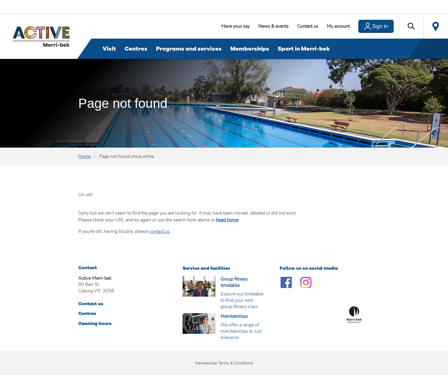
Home (84, 156)
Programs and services (189, 49)
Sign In (380, 26)
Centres (136, 49)
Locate (435, 26)
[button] (411, 26)
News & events (273, 26)
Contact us (307, 26)
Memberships (249, 49)
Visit (109, 49)
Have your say (235, 26)
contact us (159, 231)
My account (338, 26)
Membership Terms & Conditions (224, 363)
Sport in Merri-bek (304, 49)
